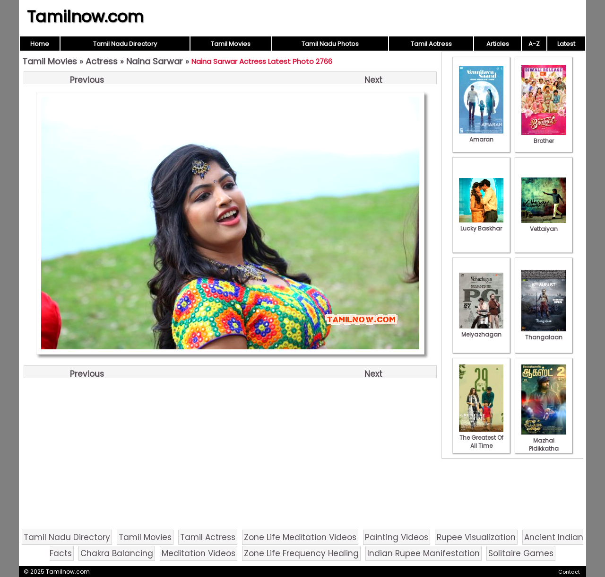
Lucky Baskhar (481, 224)
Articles (497, 43)
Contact (569, 572)
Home (39, 43)
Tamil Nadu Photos (330, 43)
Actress (102, 61)
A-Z (534, 43)
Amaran (481, 135)
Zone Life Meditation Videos (300, 537)
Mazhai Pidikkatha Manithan (543, 444)
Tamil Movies (231, 43)
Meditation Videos (198, 553)
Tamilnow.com (85, 16)
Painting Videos (396, 537)
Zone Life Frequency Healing (301, 553)
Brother (543, 137)
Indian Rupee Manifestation (423, 553)
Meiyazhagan (481, 330)
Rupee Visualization (476, 537)
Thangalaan (543, 333)
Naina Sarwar (154, 61)
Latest (566, 43)
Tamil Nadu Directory (125, 43)
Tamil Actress (431, 43)
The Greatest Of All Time (481, 438)
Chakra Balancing (116, 553)
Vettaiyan (543, 225)
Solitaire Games (520, 553)
